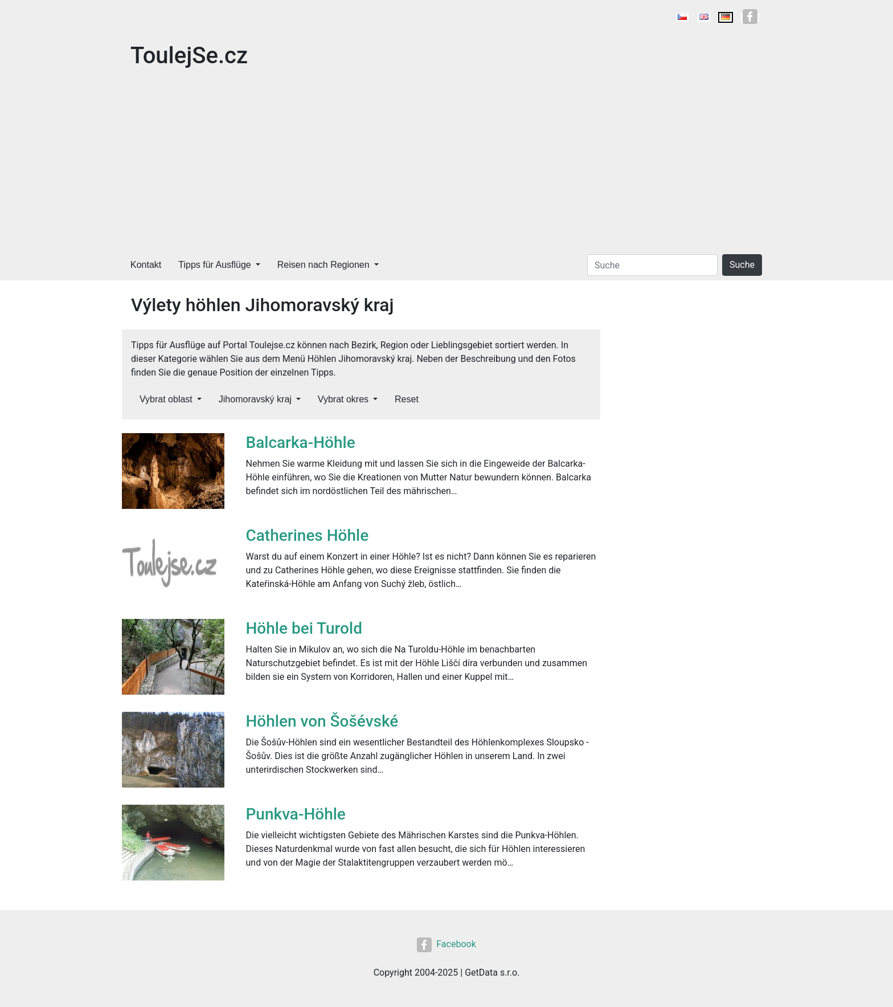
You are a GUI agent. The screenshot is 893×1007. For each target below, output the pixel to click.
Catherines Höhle (307, 535)
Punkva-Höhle (296, 814)
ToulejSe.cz (189, 55)
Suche (742, 264)
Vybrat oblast (166, 399)
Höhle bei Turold (304, 628)
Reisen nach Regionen (323, 265)
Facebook (446, 944)
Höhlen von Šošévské (322, 721)
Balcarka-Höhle (300, 442)
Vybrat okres (343, 399)
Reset (407, 399)
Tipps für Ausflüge (214, 265)
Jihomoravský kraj (255, 399)
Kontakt (145, 265)
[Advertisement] (446, 164)
